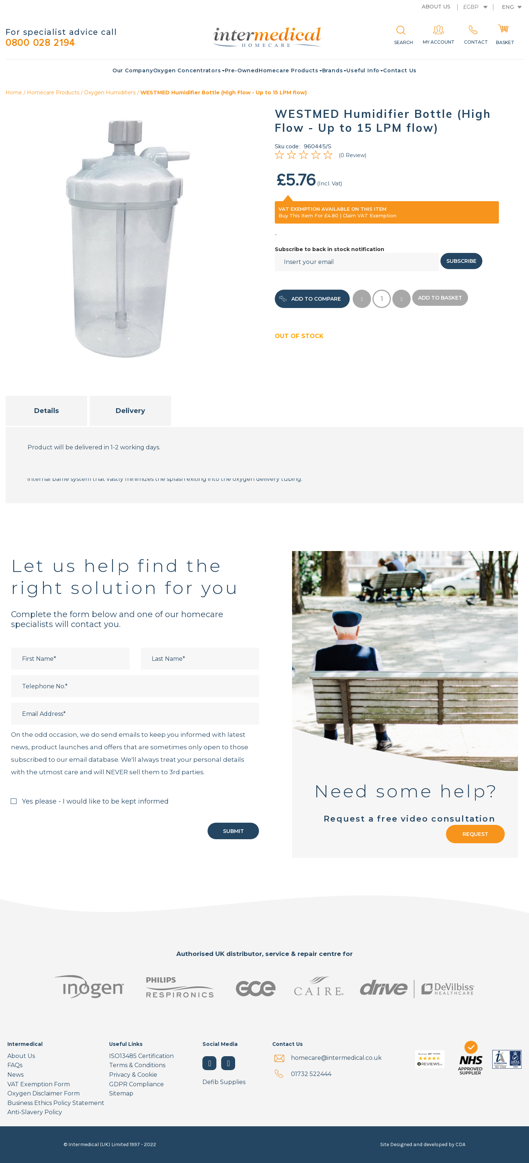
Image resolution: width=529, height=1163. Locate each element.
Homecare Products (53, 93)
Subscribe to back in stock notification (329, 249)
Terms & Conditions (137, 1065)
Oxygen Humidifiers (110, 93)
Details (46, 411)
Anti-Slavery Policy (34, 1112)
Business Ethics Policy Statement (55, 1102)
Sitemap (121, 1093)
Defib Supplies (223, 1082)
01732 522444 (311, 1073)
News (15, 1074)
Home (14, 93)
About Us (21, 1056)
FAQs (14, 1065)
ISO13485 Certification (141, 1056)
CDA (460, 1144)
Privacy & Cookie (133, 1074)
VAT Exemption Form (38, 1084)
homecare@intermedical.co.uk (336, 1057)
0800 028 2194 (44, 43)
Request (475, 834)
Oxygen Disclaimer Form (43, 1093)
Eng (508, 7)
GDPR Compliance (136, 1084)
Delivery (130, 411)
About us (436, 6)
